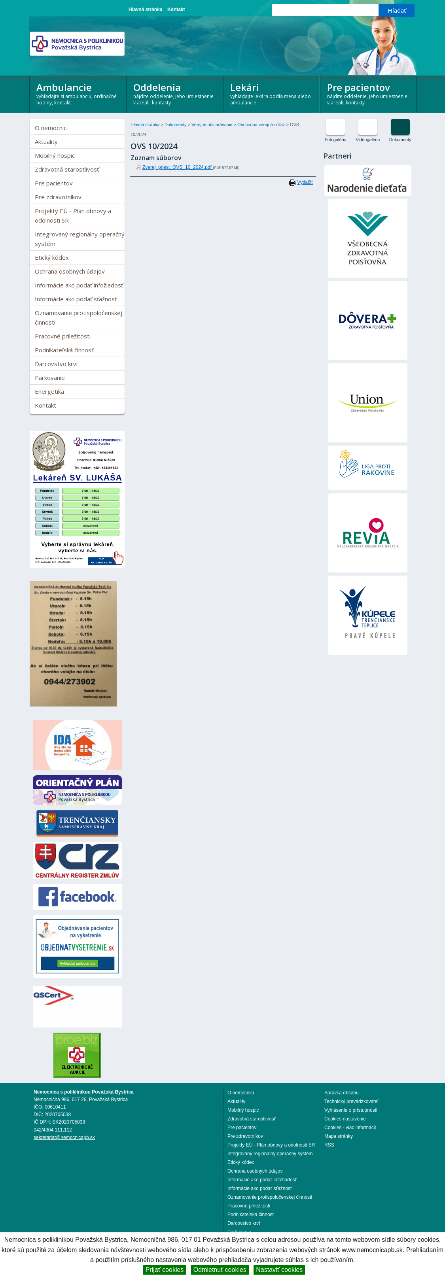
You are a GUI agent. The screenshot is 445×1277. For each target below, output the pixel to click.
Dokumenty (176, 124)
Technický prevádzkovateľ (351, 1101)
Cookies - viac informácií (350, 1127)
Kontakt (176, 9)
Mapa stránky (338, 1136)
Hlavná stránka (145, 9)
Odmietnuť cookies (219, 1269)
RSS (329, 1145)
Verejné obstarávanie (212, 124)
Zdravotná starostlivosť (67, 169)
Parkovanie (50, 378)
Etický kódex (52, 257)
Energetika (49, 391)
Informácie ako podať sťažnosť (76, 299)
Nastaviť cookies (279, 1269)
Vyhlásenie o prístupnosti (350, 1110)
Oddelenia (174, 93)
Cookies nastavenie (345, 1119)
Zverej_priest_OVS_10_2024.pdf (177, 167)
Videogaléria (368, 139)
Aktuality (46, 141)
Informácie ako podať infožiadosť (79, 285)
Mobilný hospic (55, 155)
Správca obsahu (341, 1093)
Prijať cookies (165, 1269)
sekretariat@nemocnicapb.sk (64, 1137)
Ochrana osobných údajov (70, 271)
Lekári (271, 93)
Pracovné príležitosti (63, 336)
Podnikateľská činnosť (64, 350)
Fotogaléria (336, 139)
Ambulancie (77, 93)
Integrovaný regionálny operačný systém (80, 238)
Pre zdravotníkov (58, 197)
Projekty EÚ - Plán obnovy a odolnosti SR (73, 215)
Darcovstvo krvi (56, 364)
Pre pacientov (368, 93)
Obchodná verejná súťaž (261, 124)
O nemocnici (51, 128)
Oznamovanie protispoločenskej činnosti (78, 317)
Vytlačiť (305, 182)
